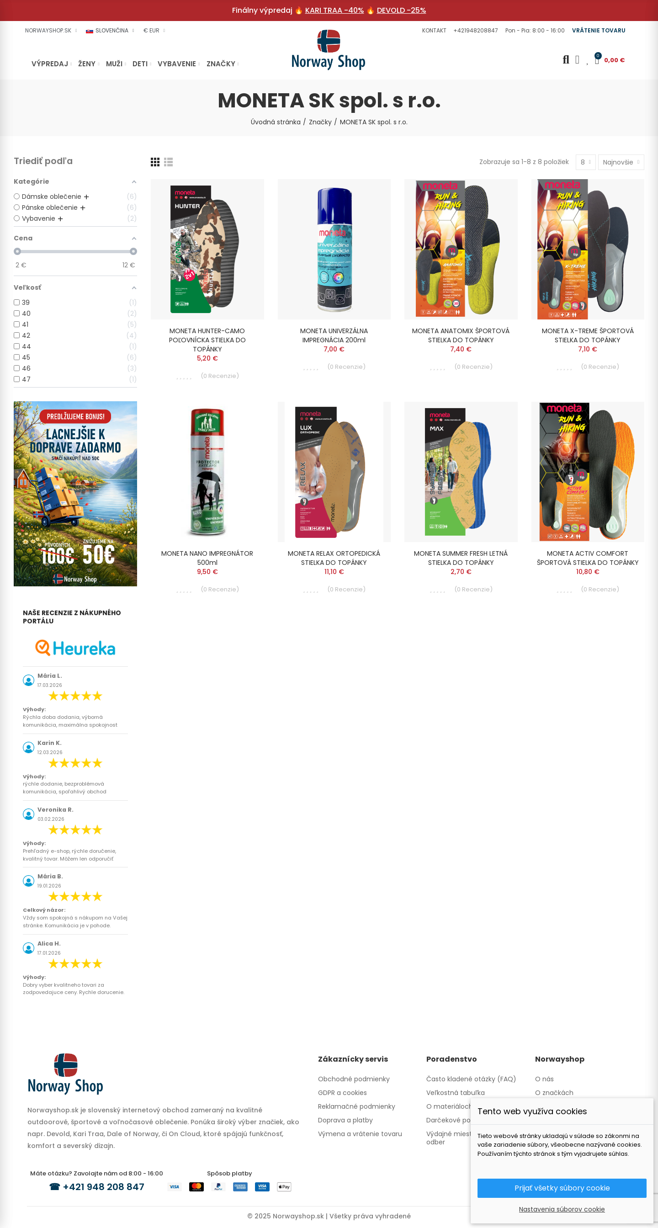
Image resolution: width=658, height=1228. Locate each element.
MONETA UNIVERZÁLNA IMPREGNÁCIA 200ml (334, 335)
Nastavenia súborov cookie (562, 1209)
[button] (433, 30)
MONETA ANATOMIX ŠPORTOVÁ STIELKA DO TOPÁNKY (460, 335)
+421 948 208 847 (103, 1186)
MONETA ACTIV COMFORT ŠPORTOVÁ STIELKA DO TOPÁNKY (588, 558)
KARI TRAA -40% (334, 10)
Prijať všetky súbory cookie (562, 1188)
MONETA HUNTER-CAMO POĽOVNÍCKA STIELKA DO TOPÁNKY (207, 340)
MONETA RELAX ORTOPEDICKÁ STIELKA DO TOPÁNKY (334, 558)
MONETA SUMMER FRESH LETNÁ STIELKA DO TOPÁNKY (461, 558)
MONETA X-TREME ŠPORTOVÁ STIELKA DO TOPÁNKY (588, 335)
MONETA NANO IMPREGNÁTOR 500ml (207, 558)
